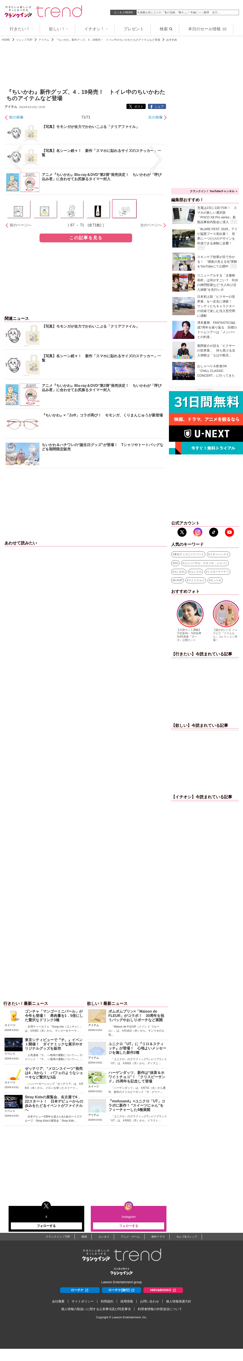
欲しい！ (58, 29)
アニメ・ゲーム (130, 1236)
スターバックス (219, 554)
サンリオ (215, 580)
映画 (84, 1236)
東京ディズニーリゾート (189, 554)
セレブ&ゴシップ (186, 1236)
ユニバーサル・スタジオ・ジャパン (205, 563)
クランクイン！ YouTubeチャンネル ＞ (214, 191)
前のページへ (20, 225)
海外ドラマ (158, 1236)
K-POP (178, 580)
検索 (166, 29)
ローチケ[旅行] (121, 1290)
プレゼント (134, 29)
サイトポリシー (83, 1301)
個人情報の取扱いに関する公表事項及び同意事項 (96, 1309)
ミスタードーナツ (218, 571)
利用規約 (107, 1301)
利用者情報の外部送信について (160, 1309)
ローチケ (80, 1290)
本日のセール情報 (207, 29)
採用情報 (126, 1301)
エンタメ (103, 1236)
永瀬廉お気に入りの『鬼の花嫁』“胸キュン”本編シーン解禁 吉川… (178, 12)
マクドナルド (196, 580)
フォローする (46, 1226)
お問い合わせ (149, 1301)
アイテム (43, 39)
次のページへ (151, 225)
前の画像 (16, 117)
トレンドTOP (24, 39)
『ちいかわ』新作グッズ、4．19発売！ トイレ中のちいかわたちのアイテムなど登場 (107, 39)
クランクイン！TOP (58, 1236)
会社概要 (58, 1301)
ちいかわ (179, 571)
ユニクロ (196, 571)
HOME (6, 39)
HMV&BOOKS (163, 1290)
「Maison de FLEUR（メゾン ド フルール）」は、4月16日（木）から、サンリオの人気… (136, 1030)
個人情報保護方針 (178, 1301)
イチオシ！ (96, 29)
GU (176, 563)
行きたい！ (21, 29)
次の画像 (155, 117)
